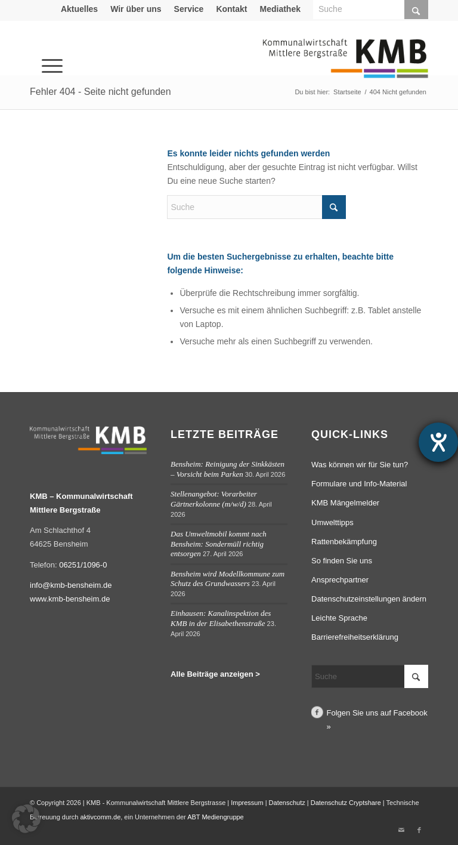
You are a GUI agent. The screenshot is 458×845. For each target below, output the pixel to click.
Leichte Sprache (339, 617)
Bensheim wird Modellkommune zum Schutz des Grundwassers (227, 578)
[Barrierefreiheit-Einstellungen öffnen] (438, 442)
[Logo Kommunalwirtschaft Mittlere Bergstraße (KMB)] (345, 65)
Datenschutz (287, 802)
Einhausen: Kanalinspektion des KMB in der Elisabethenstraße (221, 618)
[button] (26, 818)
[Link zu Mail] (401, 830)
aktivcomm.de (100, 817)
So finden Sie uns (341, 560)
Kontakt (231, 9)
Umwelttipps (332, 522)
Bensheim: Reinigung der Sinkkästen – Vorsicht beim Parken (227, 469)
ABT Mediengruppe (215, 817)
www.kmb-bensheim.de (70, 598)
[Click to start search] (334, 207)
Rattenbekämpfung (344, 541)
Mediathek (280, 9)
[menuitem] (79, 9)
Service (189, 9)
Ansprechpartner (340, 579)
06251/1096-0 (83, 564)
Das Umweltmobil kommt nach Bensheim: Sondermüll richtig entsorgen (219, 543)
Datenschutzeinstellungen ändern (368, 598)
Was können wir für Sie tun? (359, 464)
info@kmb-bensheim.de (71, 585)
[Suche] (256, 207)
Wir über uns (135, 9)
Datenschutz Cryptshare (347, 802)
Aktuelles (79, 9)
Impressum (247, 802)
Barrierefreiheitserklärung (354, 637)
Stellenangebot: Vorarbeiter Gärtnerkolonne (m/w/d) (214, 498)
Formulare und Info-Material (359, 483)
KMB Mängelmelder (345, 502)
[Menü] (36, 49)
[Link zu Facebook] (419, 830)
